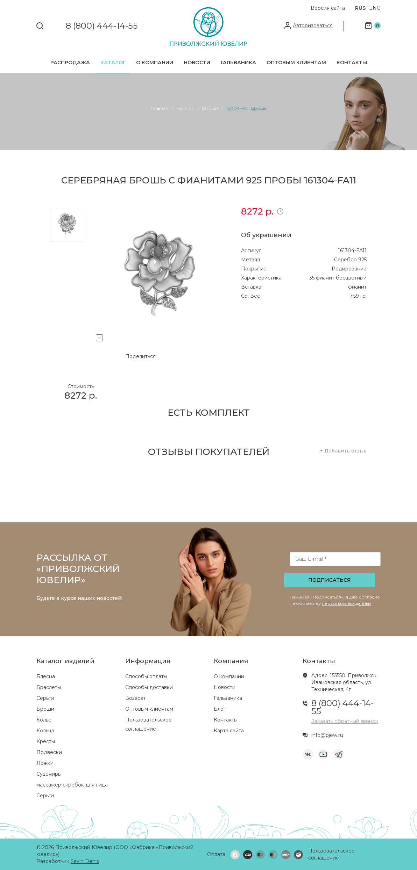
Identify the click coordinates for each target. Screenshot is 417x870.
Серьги (45, 698)
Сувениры (49, 774)
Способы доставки (149, 687)
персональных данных (346, 603)
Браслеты (48, 687)
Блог (220, 709)
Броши (45, 709)
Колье (43, 720)
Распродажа (70, 62)
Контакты (352, 62)
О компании (154, 62)
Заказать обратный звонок (344, 721)
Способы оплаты (146, 676)
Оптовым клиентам (296, 62)
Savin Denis (85, 861)
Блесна (45, 676)
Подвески (49, 752)
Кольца (45, 730)
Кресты (45, 741)
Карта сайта (229, 730)
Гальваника (238, 62)
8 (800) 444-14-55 (102, 26)
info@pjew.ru (327, 735)
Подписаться (329, 580)
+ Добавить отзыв (343, 451)
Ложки (45, 763)
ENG (375, 8)
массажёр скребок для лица (72, 785)
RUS (360, 8)
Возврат (135, 698)
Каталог (113, 62)
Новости (197, 62)
